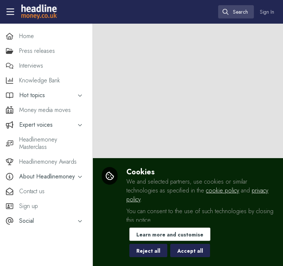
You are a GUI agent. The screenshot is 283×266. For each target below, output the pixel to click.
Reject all (150, 251)
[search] (236, 11)
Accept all (192, 251)
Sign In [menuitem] (267, 12)
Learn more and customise (171, 234)
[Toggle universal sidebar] (10, 11)
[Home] (39, 12)
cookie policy (224, 190)
